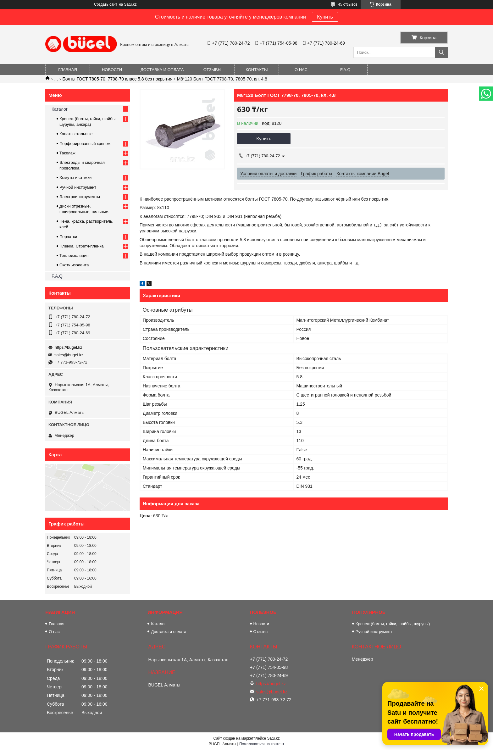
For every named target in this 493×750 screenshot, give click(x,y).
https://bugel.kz (68, 347)
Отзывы (212, 69)
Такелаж (67, 153)
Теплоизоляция (74, 255)
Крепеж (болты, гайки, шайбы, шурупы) (393, 623)
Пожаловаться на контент (261, 744)
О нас (301, 69)
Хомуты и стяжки (75, 177)
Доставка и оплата (162, 69)
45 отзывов (347, 4)
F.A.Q (345, 69)
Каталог (60, 109)
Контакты (257, 69)
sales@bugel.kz (68, 355)
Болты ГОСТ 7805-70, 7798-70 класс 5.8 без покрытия (118, 78)
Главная (67, 69)
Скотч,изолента (74, 265)
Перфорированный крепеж (84, 143)
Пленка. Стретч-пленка (81, 246)
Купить (325, 16)
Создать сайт (105, 4)
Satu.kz (273, 738)
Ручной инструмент (77, 187)
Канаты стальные (76, 133)
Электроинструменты (79, 196)
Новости (112, 69)
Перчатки (68, 236)
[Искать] (441, 52)
